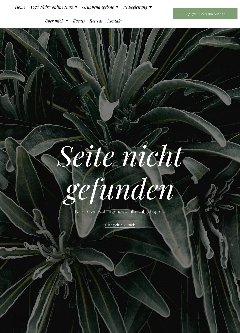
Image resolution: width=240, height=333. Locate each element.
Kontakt (114, 21)
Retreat (96, 21)
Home (20, 7)
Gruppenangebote (100, 7)
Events (79, 21)
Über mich (56, 21)
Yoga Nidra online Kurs (54, 7)
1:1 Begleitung (137, 7)
